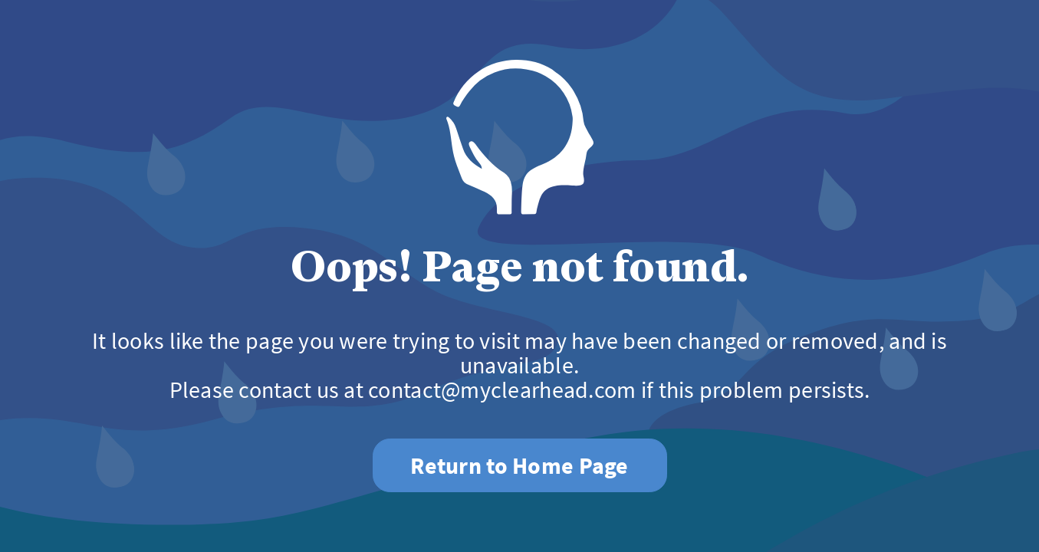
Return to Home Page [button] (519, 465)
